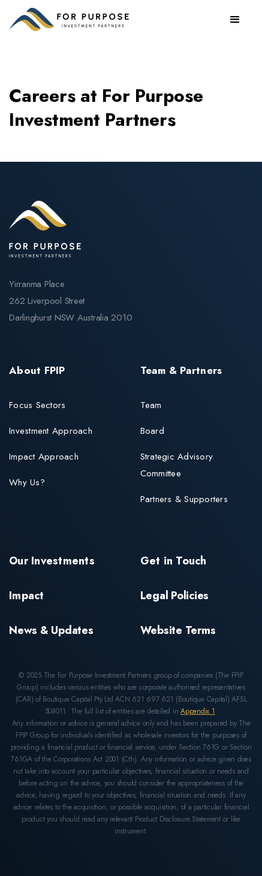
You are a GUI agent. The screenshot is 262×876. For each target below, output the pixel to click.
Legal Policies (174, 595)
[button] (235, 20)
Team (151, 405)
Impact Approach (44, 456)
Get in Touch (173, 561)
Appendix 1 (197, 711)
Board (152, 430)
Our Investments (52, 561)
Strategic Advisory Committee (176, 465)
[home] (72, 19)
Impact (26, 595)
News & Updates (51, 630)
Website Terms (178, 630)
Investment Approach (50, 430)
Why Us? (27, 482)
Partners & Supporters (184, 499)
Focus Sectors (37, 405)
